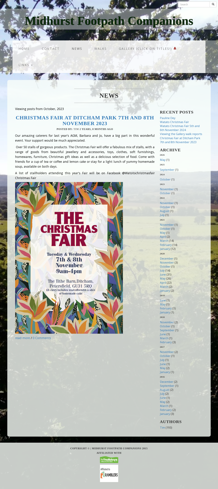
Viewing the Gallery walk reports (181, 134)
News (77, 49)
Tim (76, 129)
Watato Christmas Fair (174, 122)
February (166, 245)
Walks (100, 49)
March (164, 241)
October (165, 179)
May (162, 160)
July (162, 215)
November (167, 189)
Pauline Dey (167, 118)
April (163, 237)
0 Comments (42, 338)
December (166, 258)
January (165, 249)
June (163, 274)
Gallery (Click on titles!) (148, 49)
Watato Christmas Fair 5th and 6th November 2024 (180, 128)
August (164, 211)
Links (26, 65)
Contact (51, 49)
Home (24, 49)
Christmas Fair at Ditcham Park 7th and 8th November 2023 (85, 120)
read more (22, 338)
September (167, 170)
